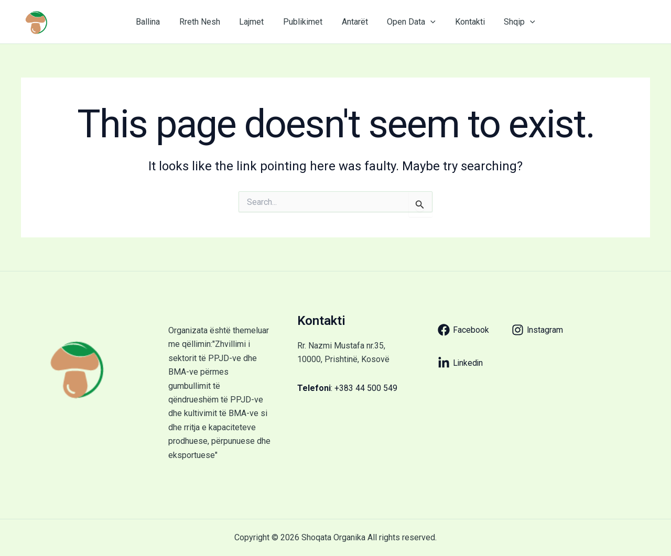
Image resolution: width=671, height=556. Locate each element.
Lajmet (255, 22)
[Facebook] (463, 329)
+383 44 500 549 (365, 388)
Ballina (156, 22)
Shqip (511, 22)
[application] (426, 22)
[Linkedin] (460, 362)
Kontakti (464, 22)
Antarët (353, 22)
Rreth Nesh (205, 22)
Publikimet (303, 22)
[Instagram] (537, 329)
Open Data (407, 22)
